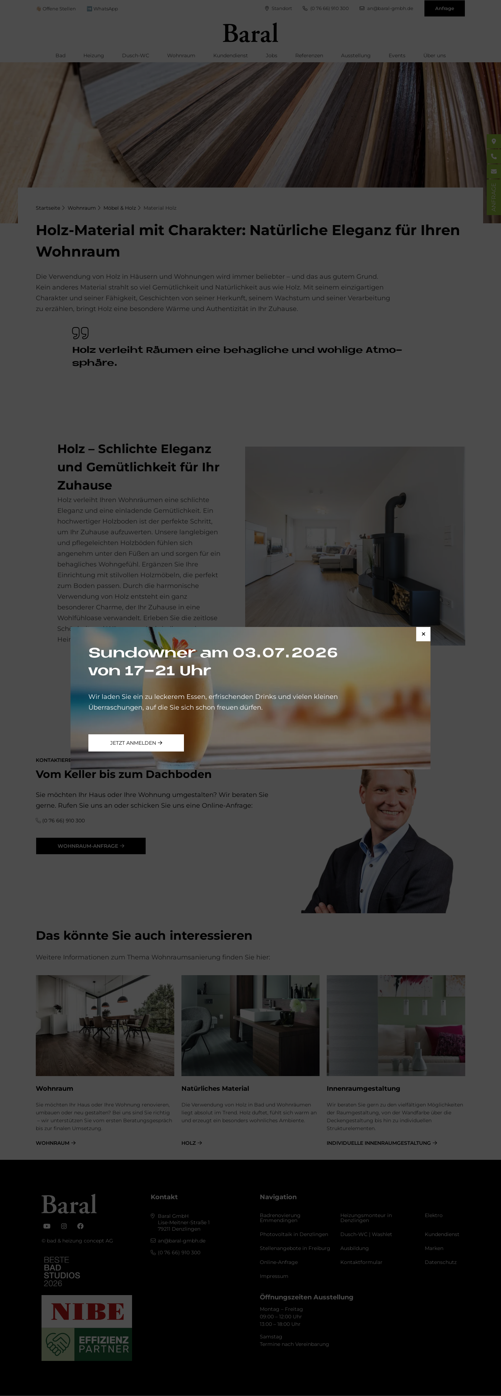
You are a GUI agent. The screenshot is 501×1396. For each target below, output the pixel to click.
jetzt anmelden (133, 743)
